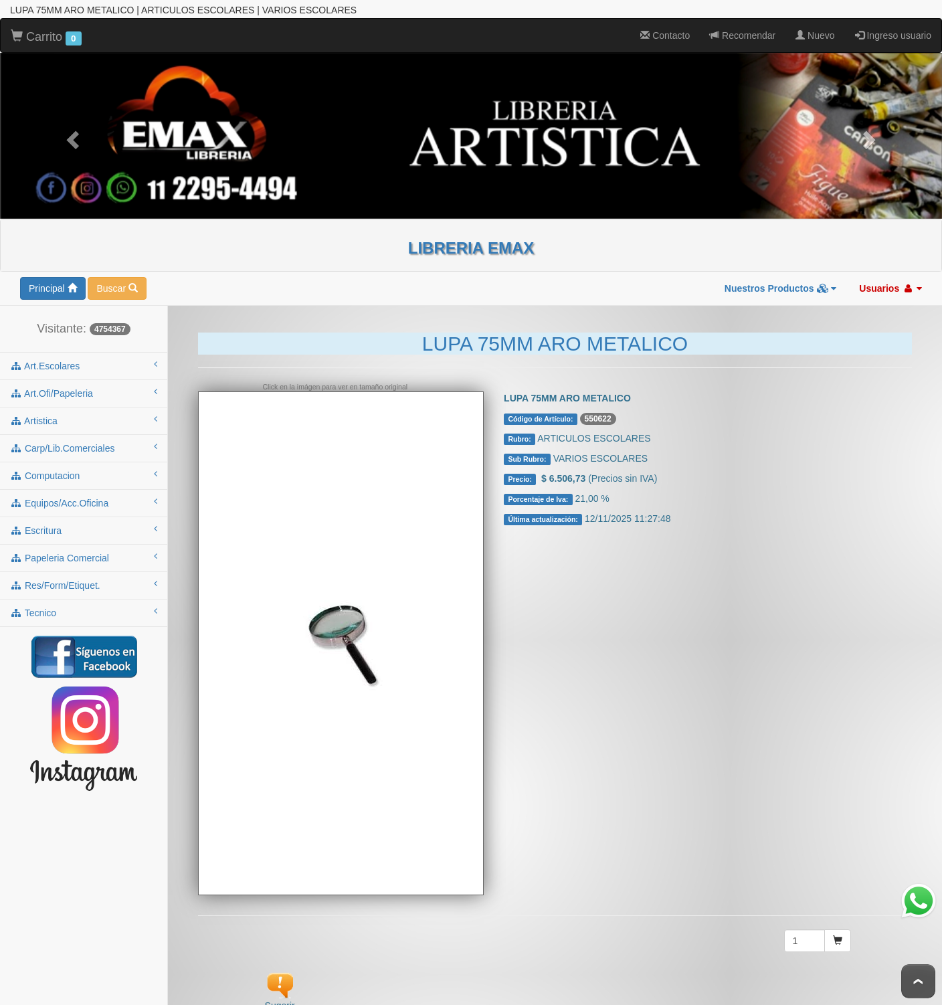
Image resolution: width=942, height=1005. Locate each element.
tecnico (83, 609)
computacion (83, 472)
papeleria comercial (83, 554)
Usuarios (890, 285)
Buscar (116, 285)
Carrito (46, 34)
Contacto (665, 32)
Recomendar (742, 32)
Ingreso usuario (893, 32)
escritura (83, 527)
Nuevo (814, 32)
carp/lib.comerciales (83, 444)
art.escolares (83, 362)
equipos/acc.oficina (83, 499)
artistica (83, 417)
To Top (918, 981)
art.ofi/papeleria (83, 389)
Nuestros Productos (781, 285)
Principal (53, 285)
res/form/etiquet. (83, 581)
